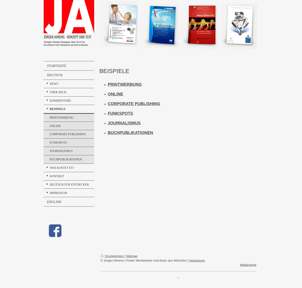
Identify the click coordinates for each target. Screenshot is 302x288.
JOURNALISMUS (124, 123)
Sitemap (132, 256)
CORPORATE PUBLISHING (134, 103)
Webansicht (248, 265)
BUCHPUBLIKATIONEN (130, 132)
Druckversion (112, 256)
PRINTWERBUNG (125, 84)
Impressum (197, 260)
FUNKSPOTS (120, 113)
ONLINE (115, 94)
